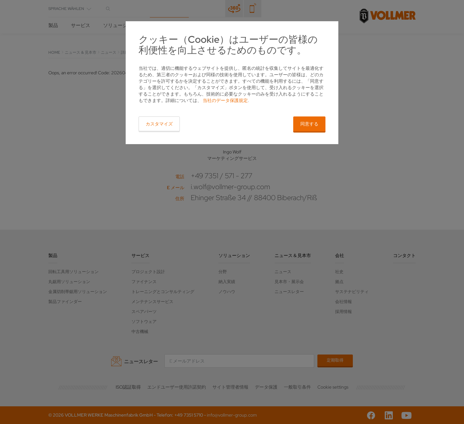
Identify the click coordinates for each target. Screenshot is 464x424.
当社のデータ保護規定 (225, 100)
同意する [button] (309, 124)
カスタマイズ (159, 124)
